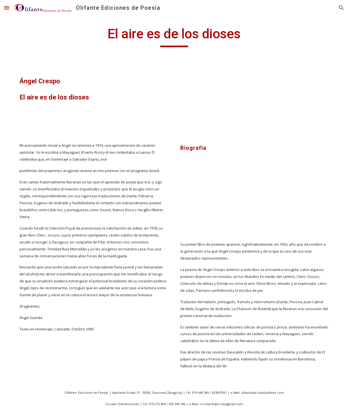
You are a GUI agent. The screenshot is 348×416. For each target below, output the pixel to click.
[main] (174, 36)
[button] (6, 7)
